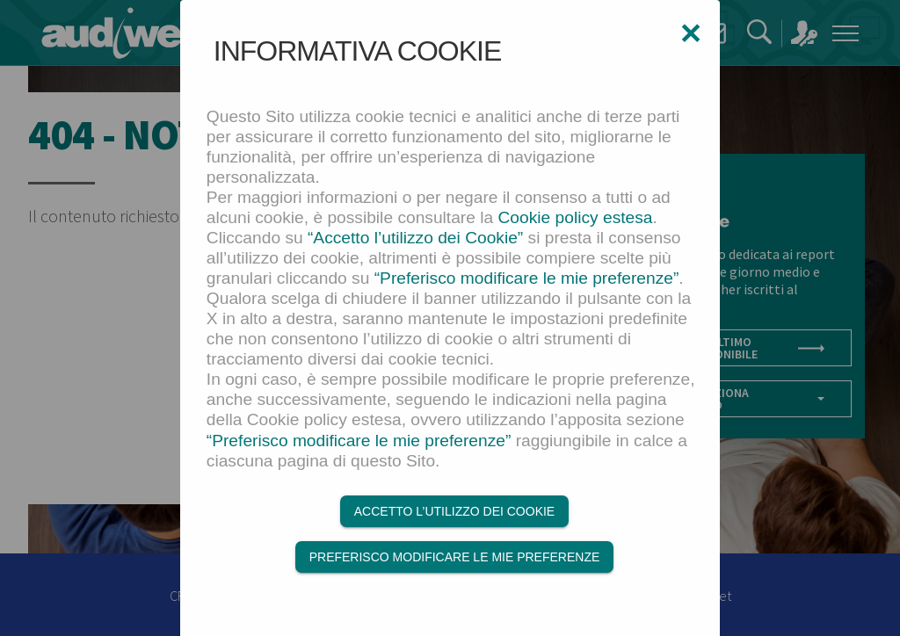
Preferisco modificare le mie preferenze (454, 557)
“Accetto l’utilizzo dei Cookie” (415, 237)
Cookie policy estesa (575, 217)
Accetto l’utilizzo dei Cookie (454, 511)
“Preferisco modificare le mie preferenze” (526, 278)
